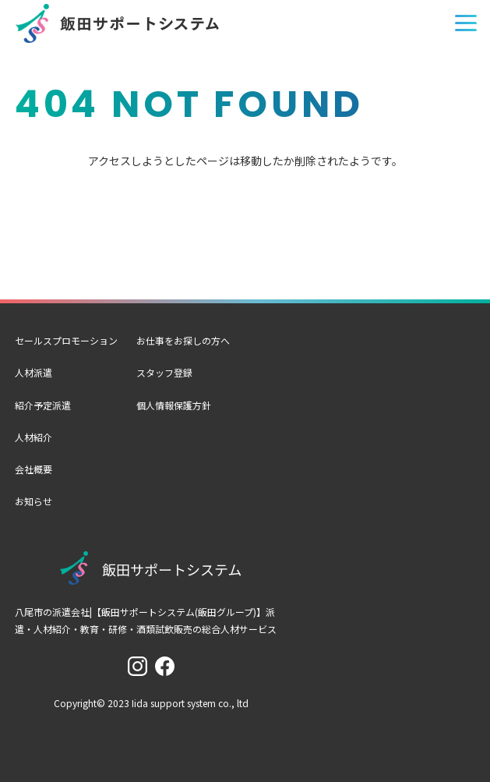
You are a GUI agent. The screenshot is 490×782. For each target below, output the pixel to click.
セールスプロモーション (66, 340)
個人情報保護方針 (173, 405)
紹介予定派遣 (43, 405)
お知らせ (33, 501)
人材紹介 (33, 437)
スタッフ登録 (164, 372)
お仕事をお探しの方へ (183, 340)
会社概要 (33, 469)
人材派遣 (33, 372)
